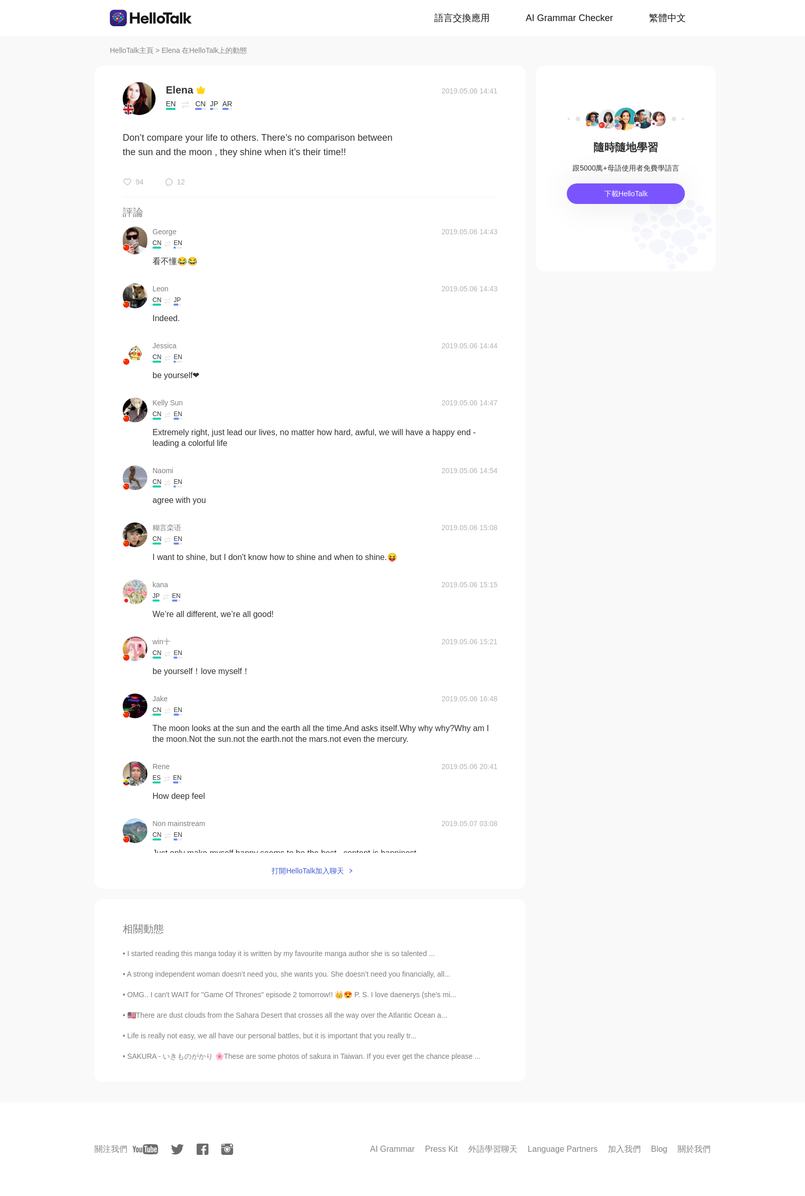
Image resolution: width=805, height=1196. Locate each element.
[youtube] (145, 1149)
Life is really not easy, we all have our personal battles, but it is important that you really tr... (271, 1036)
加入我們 (624, 1149)
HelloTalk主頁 (132, 50)
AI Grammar (392, 1149)
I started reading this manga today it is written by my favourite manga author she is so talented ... (281, 953)
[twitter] (177, 1149)
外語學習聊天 (493, 1149)
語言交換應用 (462, 18)
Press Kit (441, 1149)
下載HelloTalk (626, 194)
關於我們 (694, 1149)
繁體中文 (667, 18)
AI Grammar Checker (569, 18)
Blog (659, 1149)
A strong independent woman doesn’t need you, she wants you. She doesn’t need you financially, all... (288, 974)
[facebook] (202, 1149)
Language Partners (563, 1149)
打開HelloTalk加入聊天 (308, 871)
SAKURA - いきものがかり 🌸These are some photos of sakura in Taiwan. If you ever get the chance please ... (304, 1056)
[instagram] (227, 1149)
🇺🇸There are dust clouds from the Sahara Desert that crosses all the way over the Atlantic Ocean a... (287, 1015)
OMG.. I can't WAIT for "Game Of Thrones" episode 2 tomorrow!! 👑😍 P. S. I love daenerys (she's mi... (291, 995)
